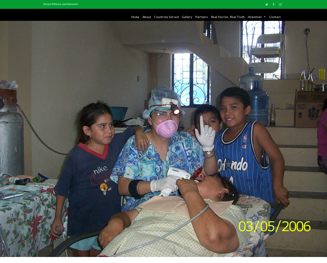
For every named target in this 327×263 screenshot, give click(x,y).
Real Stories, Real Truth (228, 17)
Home (135, 17)
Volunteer (257, 17)
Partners (201, 17)
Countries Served (166, 17)
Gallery (187, 17)
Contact (275, 17)
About (146, 17)
